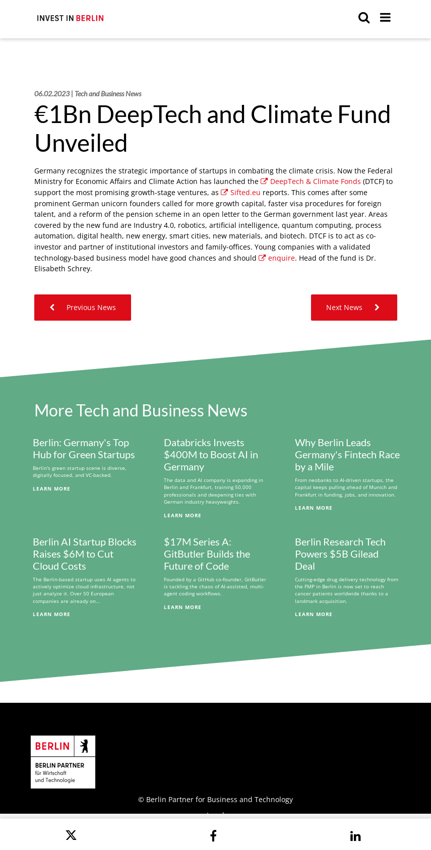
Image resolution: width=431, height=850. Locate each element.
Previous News (82, 307)
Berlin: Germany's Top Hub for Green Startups (84, 448)
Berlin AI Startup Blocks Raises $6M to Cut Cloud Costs (85, 553)
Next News (354, 307)
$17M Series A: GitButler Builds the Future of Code (207, 553)
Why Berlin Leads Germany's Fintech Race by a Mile (347, 454)
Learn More (52, 488)
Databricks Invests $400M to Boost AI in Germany (211, 454)
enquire (277, 258)
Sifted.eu (241, 192)
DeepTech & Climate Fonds (311, 181)
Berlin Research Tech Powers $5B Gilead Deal (340, 553)
